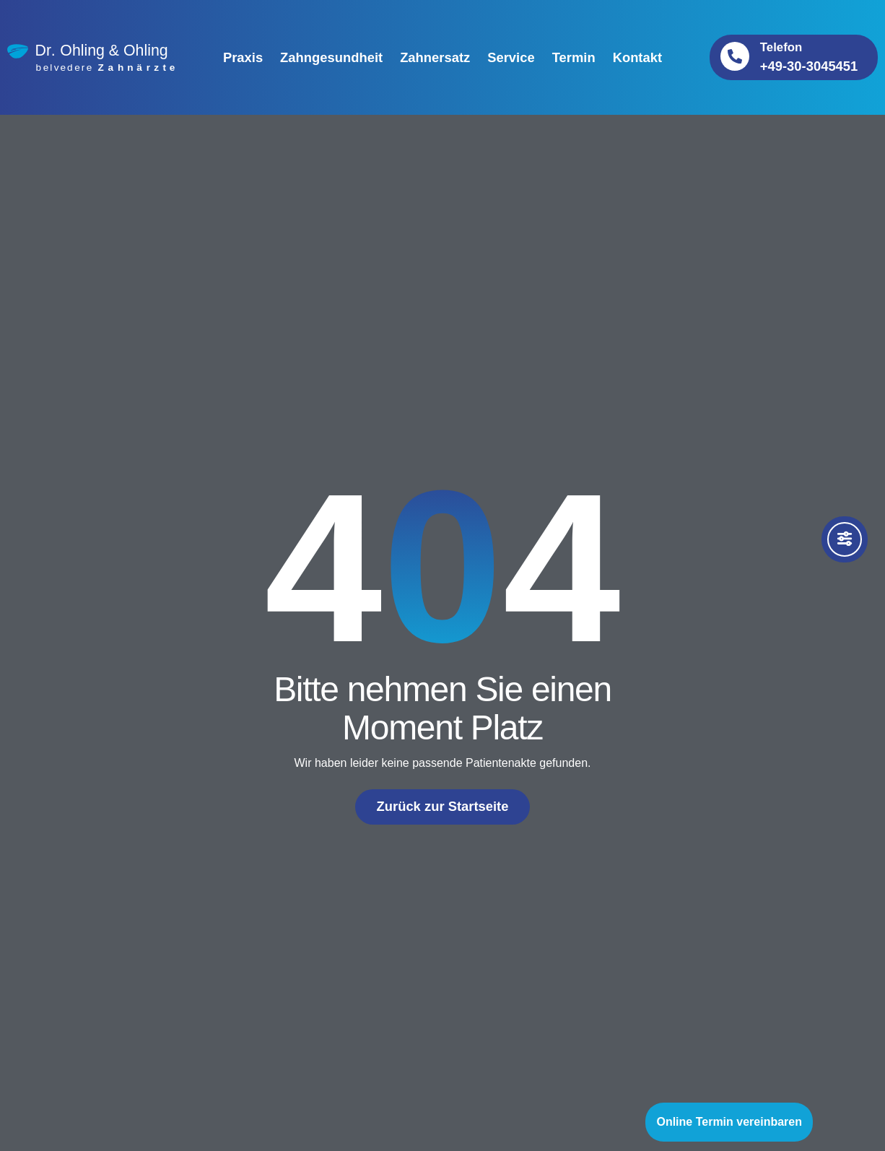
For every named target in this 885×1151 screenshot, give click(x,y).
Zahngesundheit (331, 57)
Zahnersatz (435, 57)
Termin (574, 57)
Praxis (243, 57)
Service (510, 57)
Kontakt (637, 57)
